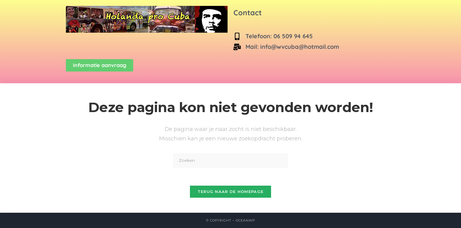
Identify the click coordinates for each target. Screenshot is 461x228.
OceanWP (245, 220)
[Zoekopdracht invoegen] (230, 160)
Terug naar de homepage (231, 191)
